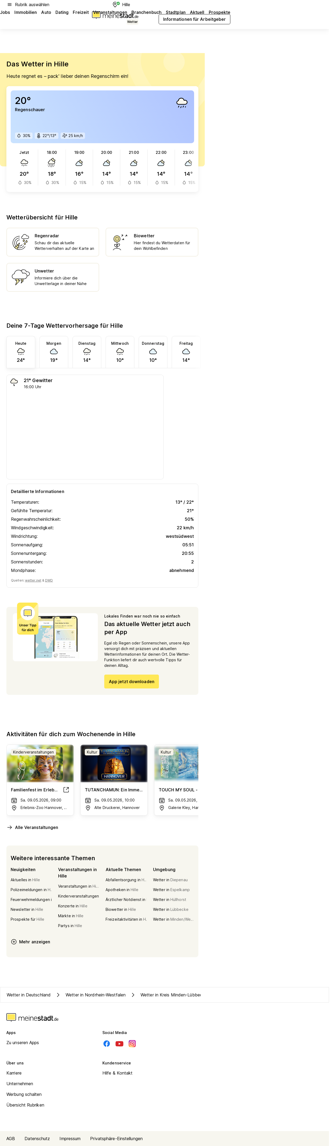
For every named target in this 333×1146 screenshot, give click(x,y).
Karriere (14, 1073)
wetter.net (33, 580)
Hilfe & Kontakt (117, 1073)
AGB (10, 1138)
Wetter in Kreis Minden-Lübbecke (168, 995)
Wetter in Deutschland (29, 994)
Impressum (70, 1138)
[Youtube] (119, 1043)
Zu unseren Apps (22, 1042)
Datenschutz (37, 1138)
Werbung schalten (24, 1094)
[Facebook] (106, 1043)
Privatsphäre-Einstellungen (116, 1138)
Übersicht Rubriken (25, 1105)
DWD (49, 580)
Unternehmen (19, 1083)
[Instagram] (132, 1043)
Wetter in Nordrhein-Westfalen (90, 995)
